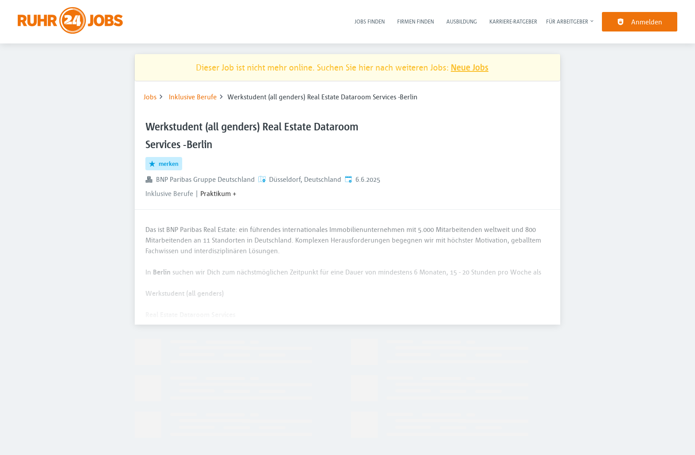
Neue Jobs (469, 67)
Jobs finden (370, 21)
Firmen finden (415, 21)
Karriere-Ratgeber (513, 21)
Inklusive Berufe (193, 96)
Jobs (150, 96)
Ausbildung (461, 21)
